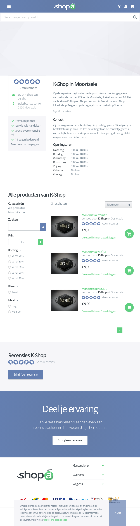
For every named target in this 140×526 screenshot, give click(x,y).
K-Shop (102, 218)
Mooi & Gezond (17, 212)
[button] (119, 6)
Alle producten (16, 208)
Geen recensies (28, 88)
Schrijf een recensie (26, 375)
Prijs (11, 235)
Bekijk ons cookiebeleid (55, 519)
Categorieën (16, 204)
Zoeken (13, 219)
